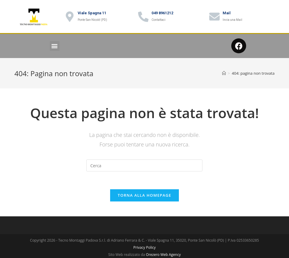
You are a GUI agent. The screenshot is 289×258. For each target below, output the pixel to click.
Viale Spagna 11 (92, 13)
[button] (55, 46)
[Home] (224, 73)
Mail (227, 13)
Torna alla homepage (144, 195)
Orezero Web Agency (163, 254)
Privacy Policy (144, 247)
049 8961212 (162, 13)
